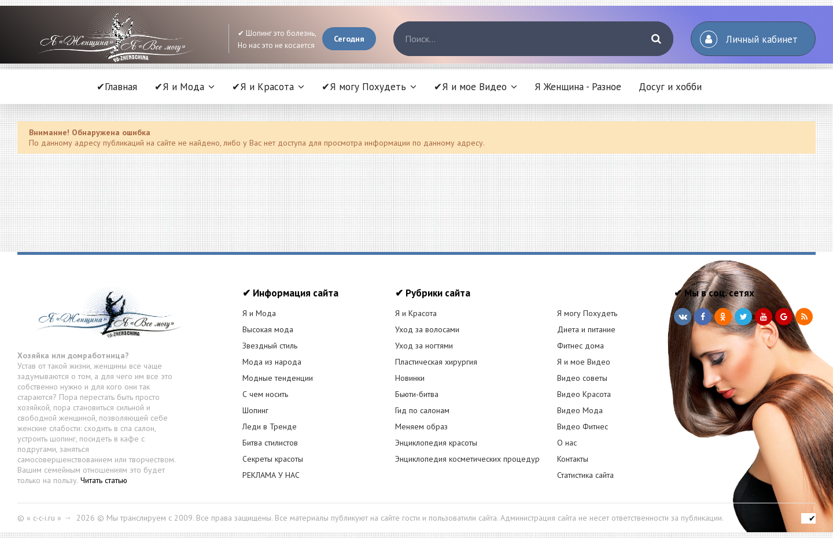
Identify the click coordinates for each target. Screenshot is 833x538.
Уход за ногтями (424, 345)
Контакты (572, 459)
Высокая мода (267, 329)
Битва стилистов (270, 442)
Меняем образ (421, 426)
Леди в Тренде (269, 426)
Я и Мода (259, 313)
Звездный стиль (269, 345)
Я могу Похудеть (587, 313)
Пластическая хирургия (436, 362)
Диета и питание (586, 329)
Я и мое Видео (583, 362)
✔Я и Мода (179, 86)
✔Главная (117, 86)
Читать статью (103, 480)
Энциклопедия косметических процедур (467, 459)
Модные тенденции (277, 378)
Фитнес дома (580, 345)
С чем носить (265, 394)
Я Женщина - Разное (578, 86)
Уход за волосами (427, 329)
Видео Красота (584, 394)
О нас (567, 442)
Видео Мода (580, 410)
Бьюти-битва (416, 394)
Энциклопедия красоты (436, 442)
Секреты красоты (272, 459)
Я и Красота (416, 313)
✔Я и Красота (263, 86)
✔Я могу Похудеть (364, 86)
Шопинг (255, 410)
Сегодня (349, 39)
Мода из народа (271, 362)
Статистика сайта (585, 475)
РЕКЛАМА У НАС (271, 475)
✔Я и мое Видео (470, 86)
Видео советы (582, 378)
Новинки (410, 378)
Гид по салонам (422, 410)
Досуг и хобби (670, 86)
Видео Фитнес (582, 426)
